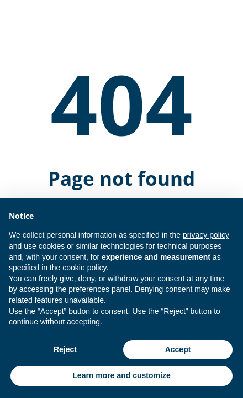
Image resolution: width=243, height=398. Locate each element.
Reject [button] (65, 349)
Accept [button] (178, 349)
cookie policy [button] (84, 267)
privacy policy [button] (206, 235)
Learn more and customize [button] (121, 375)
